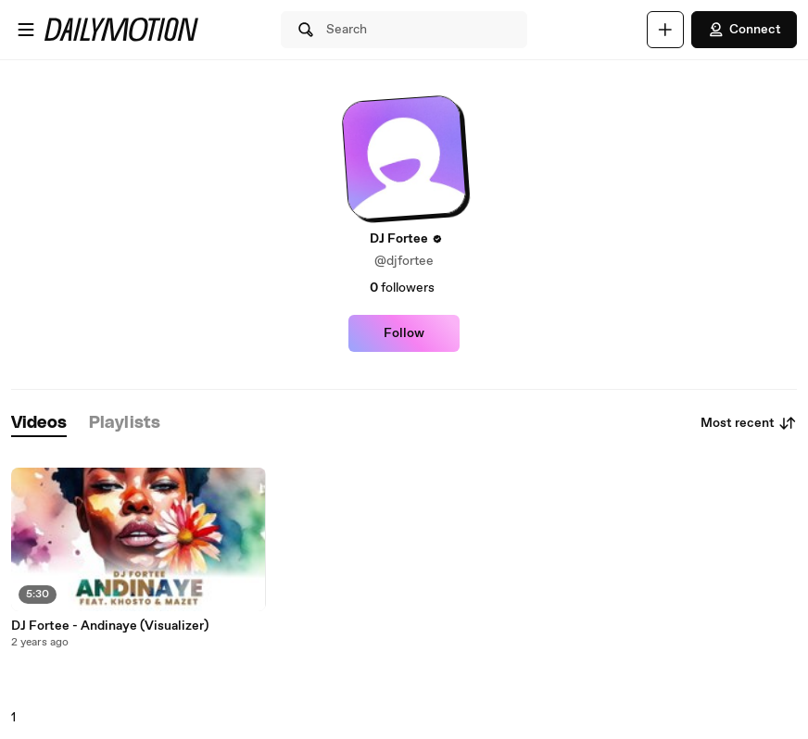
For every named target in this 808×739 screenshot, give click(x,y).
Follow (404, 333)
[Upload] (665, 29)
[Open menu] (26, 29)
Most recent (749, 423)
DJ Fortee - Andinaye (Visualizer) (109, 626)
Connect (744, 29)
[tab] (39, 423)
